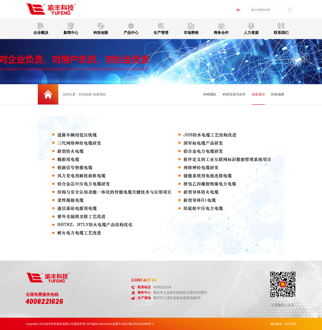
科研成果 (277, 94)
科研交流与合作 (234, 94)
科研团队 (209, 94)
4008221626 (44, 301)
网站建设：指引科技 (283, 323)
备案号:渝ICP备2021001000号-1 (133, 323)
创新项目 (258, 94)
